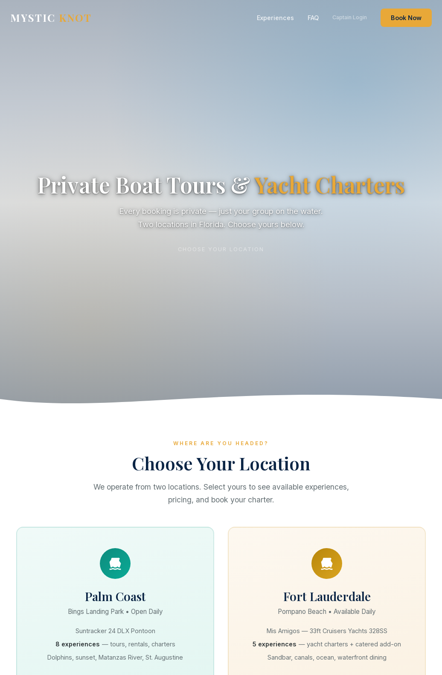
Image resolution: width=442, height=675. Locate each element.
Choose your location (221, 249)
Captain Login (349, 17)
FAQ (313, 17)
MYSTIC (51, 17)
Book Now (406, 17)
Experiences (275, 17)
